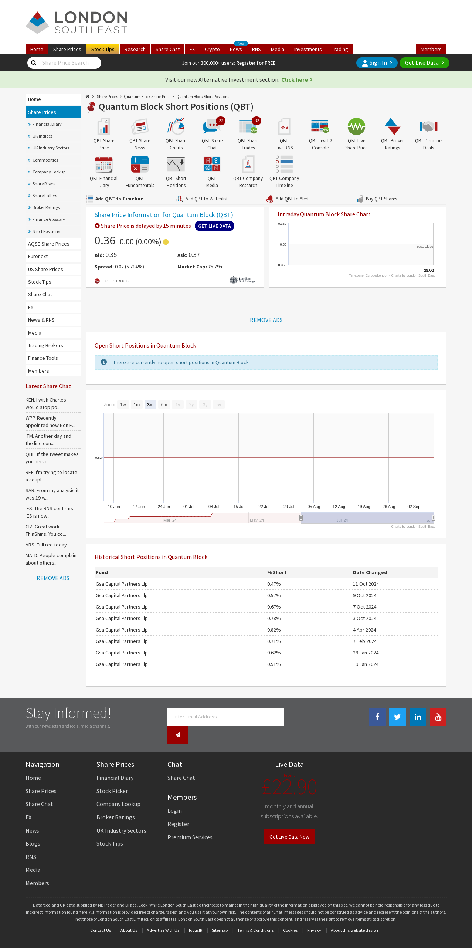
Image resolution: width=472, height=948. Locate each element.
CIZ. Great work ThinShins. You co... (46, 530)
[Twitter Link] (397, 717)
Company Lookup (49, 172)
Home (36, 49)
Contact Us (100, 914)
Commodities (45, 160)
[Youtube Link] (438, 717)
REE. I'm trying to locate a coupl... (51, 476)
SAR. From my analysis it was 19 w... (52, 494)
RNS (256, 49)
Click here (294, 79)
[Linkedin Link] (418, 717)
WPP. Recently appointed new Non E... (50, 421)
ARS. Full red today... (48, 544)
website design (364, 914)
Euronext (38, 256)
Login (174, 795)
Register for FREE (255, 63)
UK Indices (42, 136)
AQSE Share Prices (48, 243)
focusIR (195, 914)
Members (431, 49)
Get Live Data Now (289, 820)
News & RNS (41, 319)
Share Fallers (45, 195)
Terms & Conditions (255, 914)
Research (135, 49)
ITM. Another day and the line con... (48, 440)
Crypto (212, 49)
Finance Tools (43, 358)
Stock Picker (112, 775)
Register (178, 808)
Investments (308, 49)
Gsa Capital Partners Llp (122, 583)
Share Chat (40, 294)
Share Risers (44, 183)
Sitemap (220, 914)
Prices (67, 49)
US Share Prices (45, 269)
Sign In (374, 63)
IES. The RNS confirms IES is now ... (49, 512)
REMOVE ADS (53, 578)
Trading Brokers (45, 345)
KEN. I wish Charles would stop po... (46, 403)
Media (277, 49)
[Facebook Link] (377, 717)
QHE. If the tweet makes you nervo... (52, 458)
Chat (168, 49)
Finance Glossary (49, 219)
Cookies (290, 914)
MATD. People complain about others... (51, 559)
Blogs (33, 827)
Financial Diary (47, 124)
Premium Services (190, 821)
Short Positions (46, 231)
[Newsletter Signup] (294, 717)
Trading (340, 49)
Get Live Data (422, 62)
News (238, 48)
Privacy (314, 914)
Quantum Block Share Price (147, 96)
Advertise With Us (163, 914)
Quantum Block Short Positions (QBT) (176, 106)
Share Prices (42, 112)
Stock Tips (39, 281)
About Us (128, 914)
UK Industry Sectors (51, 147)
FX (192, 49)
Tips (103, 49)
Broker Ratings (46, 207)
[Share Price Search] (34, 63)
